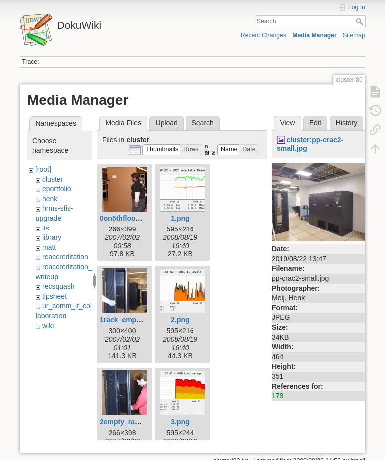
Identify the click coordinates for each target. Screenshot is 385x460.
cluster (52, 179)
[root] (43, 169)
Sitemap (354, 35)
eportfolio (56, 189)
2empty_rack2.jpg (129, 422)
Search (360, 21)
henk (49, 199)
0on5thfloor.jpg (125, 218)
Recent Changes (263, 35)
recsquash (58, 286)
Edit (315, 123)
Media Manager (314, 35)
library (51, 237)
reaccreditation (65, 257)
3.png (180, 422)
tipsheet (54, 296)
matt (49, 247)
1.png (180, 218)
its (45, 228)
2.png (180, 320)
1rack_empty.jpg (127, 320)
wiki (48, 326)
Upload (167, 123)
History (347, 123)
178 (277, 396)
